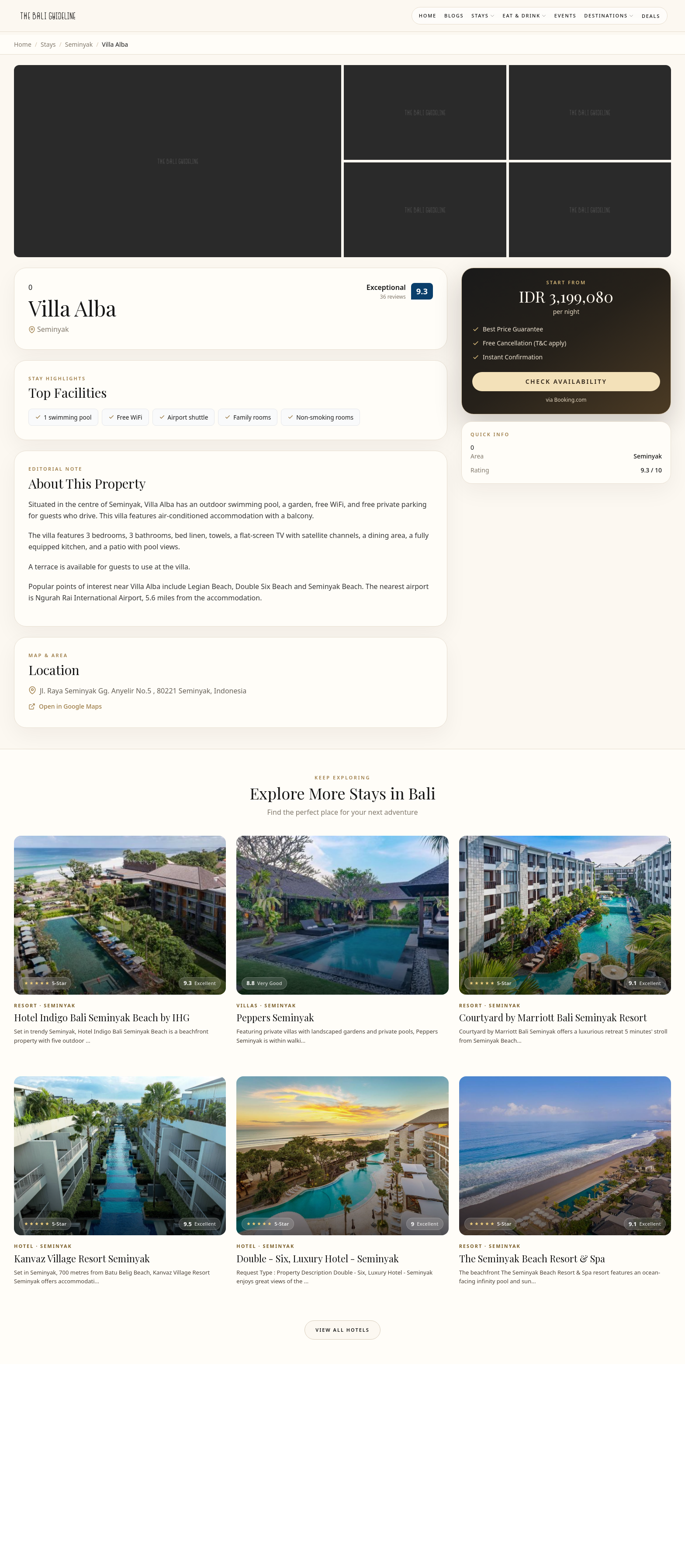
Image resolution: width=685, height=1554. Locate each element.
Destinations (609, 15)
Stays (483, 15)
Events (565, 15)
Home (427, 15)
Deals (651, 16)
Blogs (454, 15)
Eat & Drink (525, 15)
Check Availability (566, 381)
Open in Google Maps (65, 706)
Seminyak (79, 44)
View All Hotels (342, 1330)
